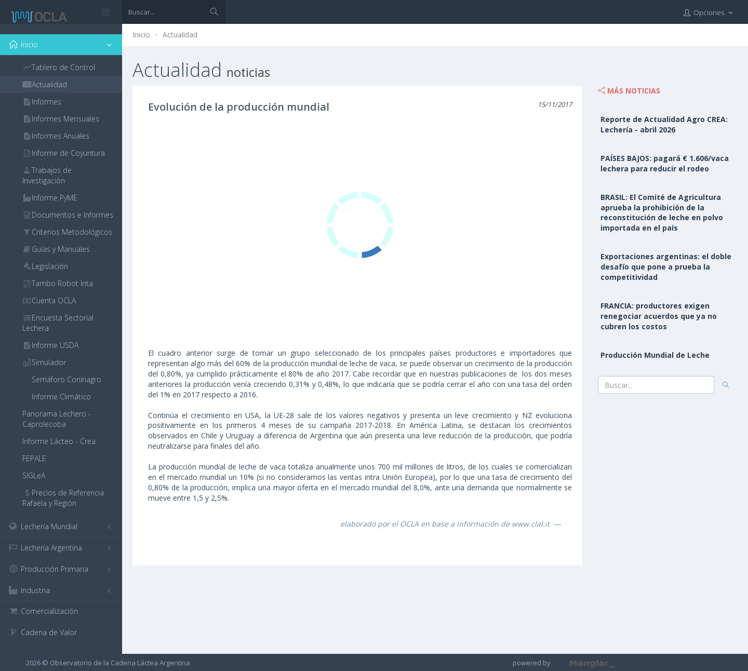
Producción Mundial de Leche (655, 355)
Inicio (141, 34)
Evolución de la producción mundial (238, 107)
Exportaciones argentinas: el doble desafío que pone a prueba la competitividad (665, 266)
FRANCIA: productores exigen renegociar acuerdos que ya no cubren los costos (658, 316)
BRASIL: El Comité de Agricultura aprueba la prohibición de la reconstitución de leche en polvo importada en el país (661, 212)
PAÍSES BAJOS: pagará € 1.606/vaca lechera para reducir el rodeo (664, 163)
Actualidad (180, 34)
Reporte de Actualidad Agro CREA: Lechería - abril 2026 (664, 124)
